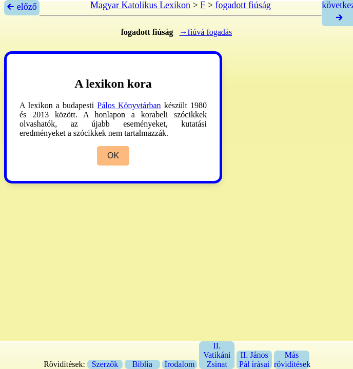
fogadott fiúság (242, 5)
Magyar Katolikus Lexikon (140, 5)
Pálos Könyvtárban (129, 105)
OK (113, 155)
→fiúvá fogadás (206, 32)
